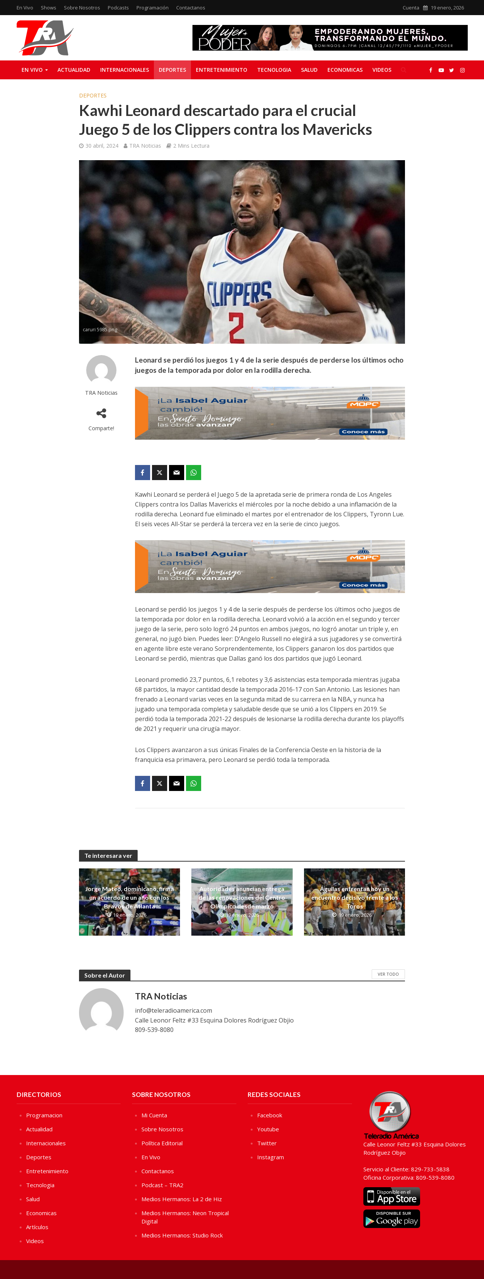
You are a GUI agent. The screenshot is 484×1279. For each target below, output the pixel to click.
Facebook (269, 1115)
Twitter (267, 1143)
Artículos (37, 1227)
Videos (381, 69)
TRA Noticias (145, 145)
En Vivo (25, 7)
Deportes (172, 69)
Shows (48, 7)
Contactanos (190, 7)
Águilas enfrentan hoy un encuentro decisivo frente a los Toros (354, 897)
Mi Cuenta (154, 1115)
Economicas (345, 69)
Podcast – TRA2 (162, 1185)
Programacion (44, 1115)
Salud (309, 69)
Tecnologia (274, 69)
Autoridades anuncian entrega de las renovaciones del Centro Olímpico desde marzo (242, 897)
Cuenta (411, 7)
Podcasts (118, 7)
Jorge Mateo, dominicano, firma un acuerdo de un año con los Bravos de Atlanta (129, 897)
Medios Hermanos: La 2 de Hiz (181, 1199)
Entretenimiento (221, 69)
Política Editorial (162, 1143)
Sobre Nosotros (82, 7)
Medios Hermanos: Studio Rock (182, 1235)
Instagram (270, 1157)
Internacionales (124, 69)
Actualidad (73, 69)
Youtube (268, 1129)
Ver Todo (388, 974)
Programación (153, 7)
